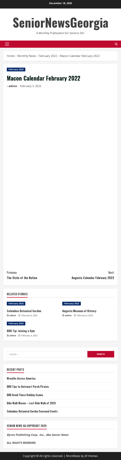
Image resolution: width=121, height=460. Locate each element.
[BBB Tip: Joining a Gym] (33, 323)
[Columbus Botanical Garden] (33, 303)
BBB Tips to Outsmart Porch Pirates (28, 387)
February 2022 (16, 69)
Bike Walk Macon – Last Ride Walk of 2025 (31, 403)
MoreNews (73, 456)
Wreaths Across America (21, 378)
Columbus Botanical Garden (24, 311)
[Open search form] (116, 44)
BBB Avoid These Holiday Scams (25, 395)
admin (12, 86)
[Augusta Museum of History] (88, 303)
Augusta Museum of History (79, 311)
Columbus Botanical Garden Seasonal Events (32, 411)
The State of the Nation (34, 275)
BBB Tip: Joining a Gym (21, 331)
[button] (7, 44)
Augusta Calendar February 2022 (87, 275)
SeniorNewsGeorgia (60, 22)
